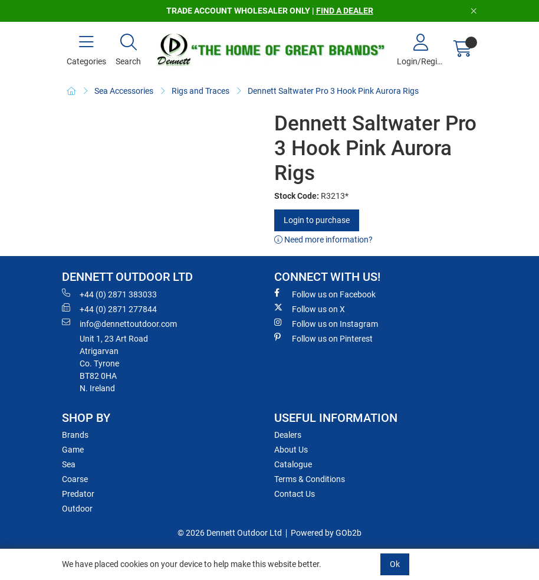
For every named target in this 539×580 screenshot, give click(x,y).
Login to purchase (317, 220)
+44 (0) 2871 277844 (109, 308)
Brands (75, 435)
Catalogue (293, 464)
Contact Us (294, 494)
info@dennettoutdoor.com (119, 323)
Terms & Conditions (309, 479)
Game (73, 449)
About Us (291, 449)
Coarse (75, 479)
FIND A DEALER (344, 10)
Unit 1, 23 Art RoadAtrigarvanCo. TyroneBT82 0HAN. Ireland (114, 363)
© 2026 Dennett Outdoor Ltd (230, 533)
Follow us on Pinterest (323, 338)
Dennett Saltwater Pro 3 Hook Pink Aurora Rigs (333, 91)
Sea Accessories (123, 91)
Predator (78, 494)
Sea (68, 464)
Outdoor (77, 508)
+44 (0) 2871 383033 (109, 294)
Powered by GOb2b (326, 533)
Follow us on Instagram (326, 323)
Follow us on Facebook (325, 294)
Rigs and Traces (200, 91)
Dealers (287, 435)
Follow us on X (309, 308)
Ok (395, 564)
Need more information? (323, 239)
